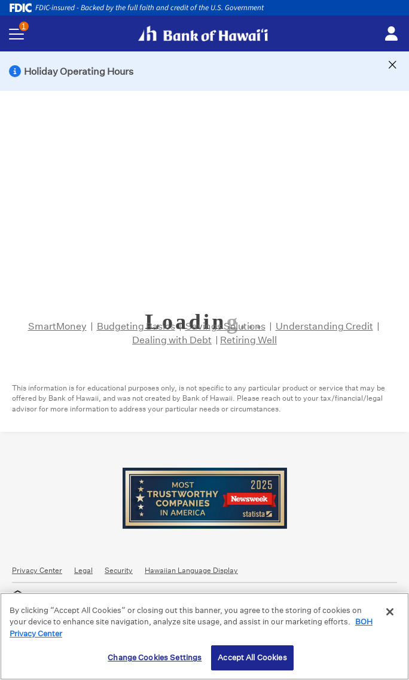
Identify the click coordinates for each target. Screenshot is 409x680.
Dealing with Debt (172, 340)
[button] (204, 71)
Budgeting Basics (136, 326)
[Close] (390, 612)
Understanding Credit (324, 326)
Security (119, 570)
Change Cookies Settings (155, 657)
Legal (83, 570)
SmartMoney (57, 326)
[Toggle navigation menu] (16, 33)
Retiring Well (248, 340)
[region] (204, 636)
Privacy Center (37, 570)
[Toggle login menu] (391, 34)
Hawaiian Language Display (191, 570)
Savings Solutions (225, 326)
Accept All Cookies (252, 657)
